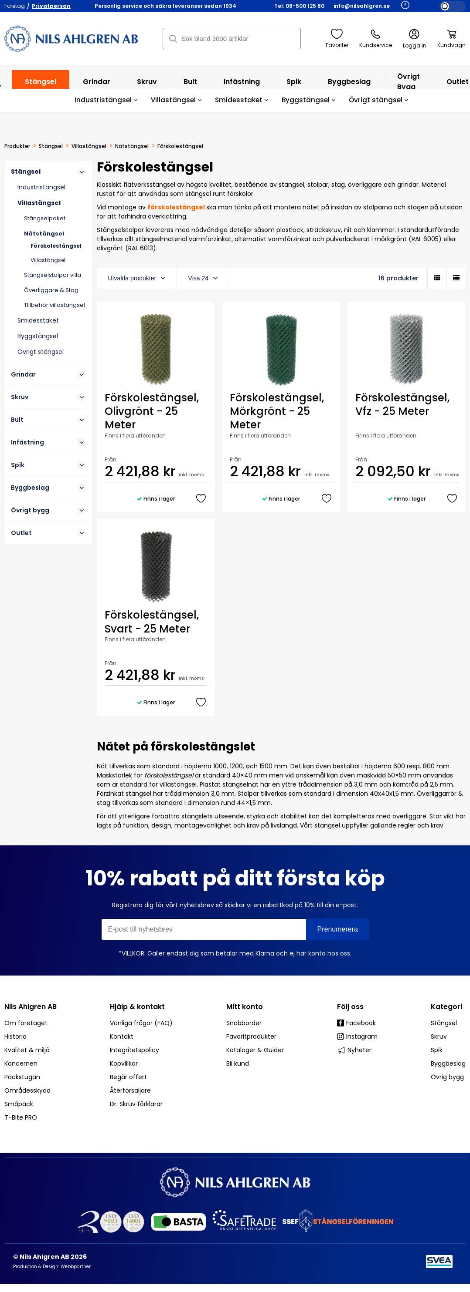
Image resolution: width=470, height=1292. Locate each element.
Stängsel (40, 86)
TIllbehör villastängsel (54, 305)
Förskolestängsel (56, 245)
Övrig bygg (447, 1077)
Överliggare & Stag (51, 290)
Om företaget (26, 1023)
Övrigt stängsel (379, 99)
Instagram (357, 1036)
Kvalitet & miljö (27, 1050)
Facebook (356, 1023)
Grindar (96, 86)
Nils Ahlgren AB (30, 1007)
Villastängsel (176, 99)
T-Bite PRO (20, 1117)
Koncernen (20, 1063)
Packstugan (22, 1077)
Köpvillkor (124, 1063)
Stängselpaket (44, 218)
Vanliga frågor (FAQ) (141, 1023)
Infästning (242, 86)
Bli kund (237, 1063)
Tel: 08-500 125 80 (299, 6)
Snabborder (244, 1023)
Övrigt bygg (408, 86)
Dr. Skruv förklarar (136, 1104)
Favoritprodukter (251, 1036)
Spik (293, 86)
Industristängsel (106, 99)
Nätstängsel (132, 146)
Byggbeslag (349, 86)
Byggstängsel (309, 99)
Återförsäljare (130, 1090)
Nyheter (354, 1050)
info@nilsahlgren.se (362, 6)
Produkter (17, 146)
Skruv (147, 86)
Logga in (414, 39)
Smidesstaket (242, 99)
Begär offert (128, 1077)
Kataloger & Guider (255, 1050)
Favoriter (337, 39)
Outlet (48, 532)
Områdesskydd (27, 1090)
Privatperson (51, 6)
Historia (15, 1036)
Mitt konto (244, 1007)
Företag (14, 6)
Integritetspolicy (134, 1050)
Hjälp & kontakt (137, 1007)
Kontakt (121, 1036)
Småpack (18, 1104)
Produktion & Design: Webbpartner (52, 1266)
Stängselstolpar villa (52, 275)
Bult (190, 86)
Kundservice (375, 39)
